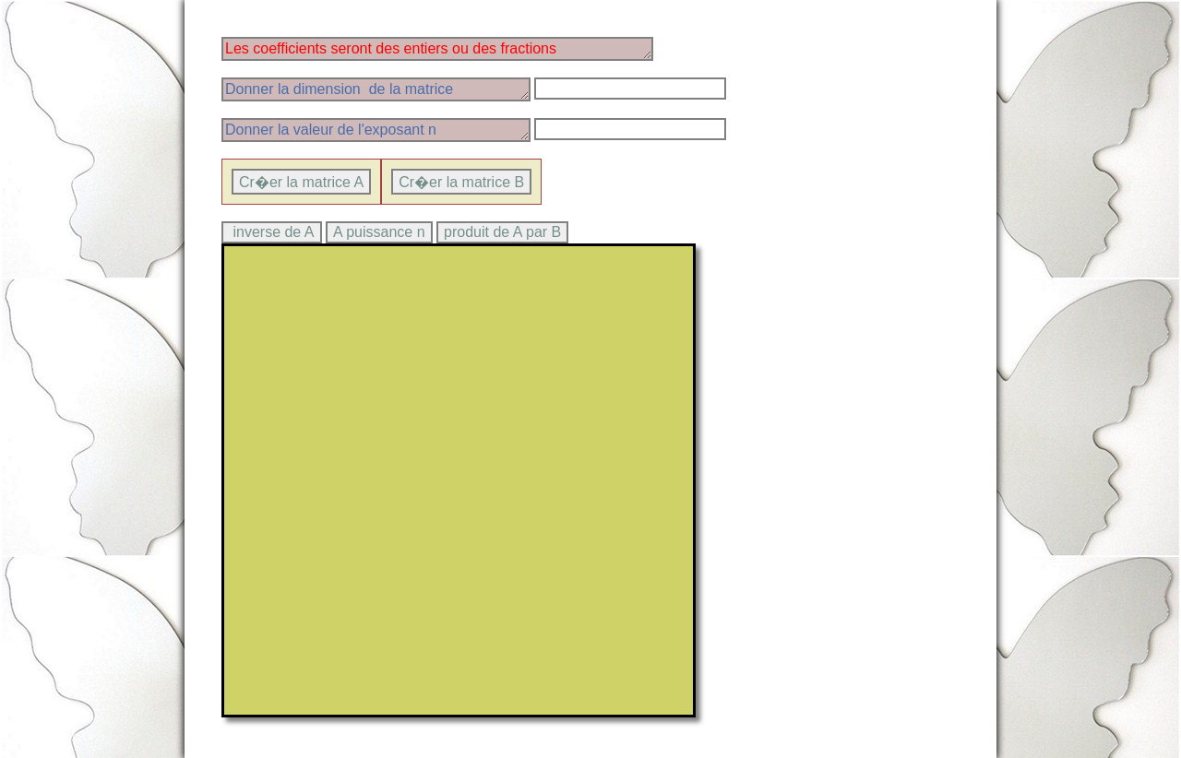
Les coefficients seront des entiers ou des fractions (437, 49)
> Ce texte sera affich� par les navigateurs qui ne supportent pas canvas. (458, 480)
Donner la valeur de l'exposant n (376, 130)
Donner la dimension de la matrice (376, 89)
